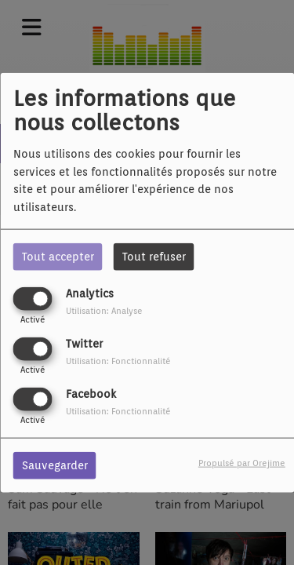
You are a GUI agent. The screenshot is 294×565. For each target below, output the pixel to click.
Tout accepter (58, 256)
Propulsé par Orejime (241, 462)
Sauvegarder (55, 465)
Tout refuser (154, 256)
